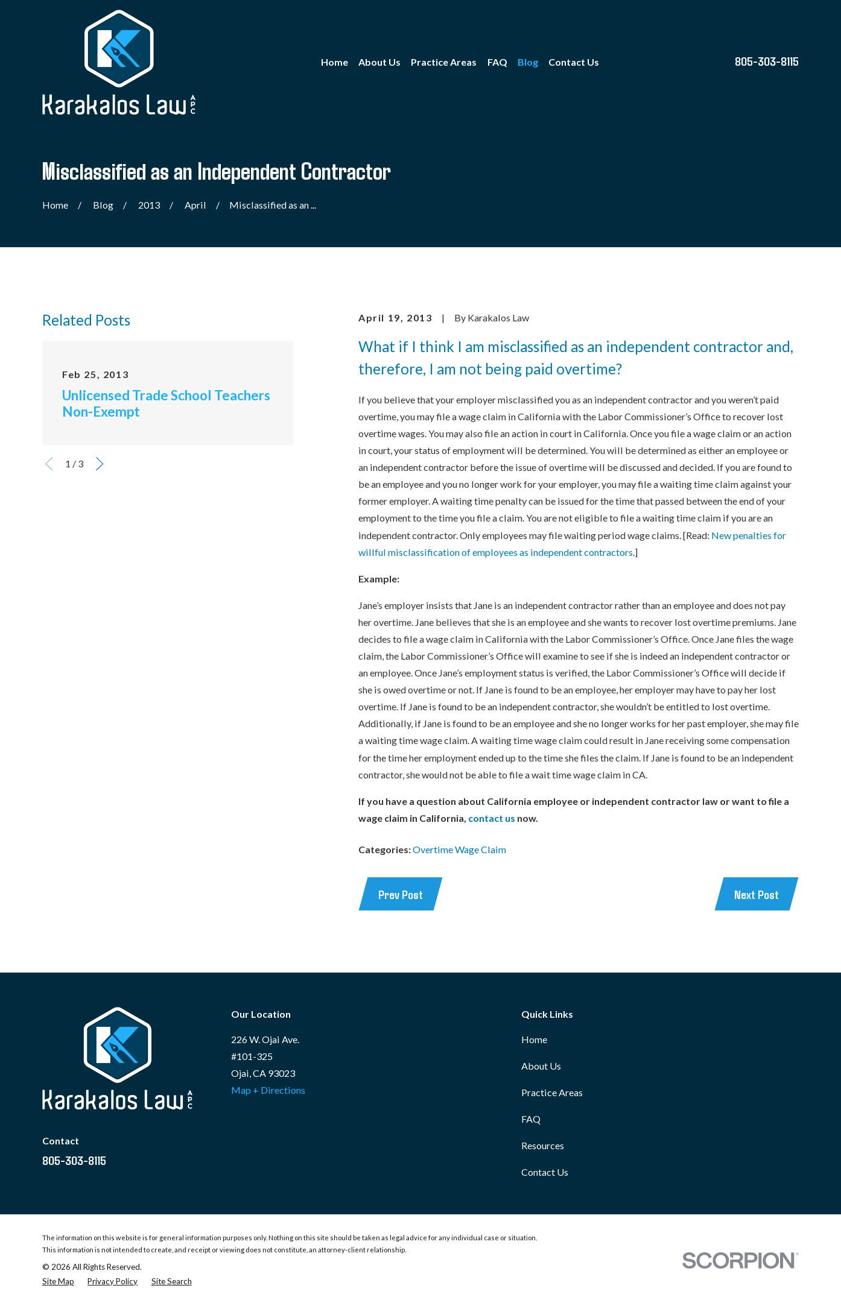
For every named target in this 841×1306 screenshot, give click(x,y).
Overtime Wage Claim (459, 849)
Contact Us (544, 1172)
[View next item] (99, 463)
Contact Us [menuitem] (573, 62)
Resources (542, 1145)
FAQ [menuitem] (497, 62)
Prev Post (400, 893)
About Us (541, 1065)
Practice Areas (552, 1092)
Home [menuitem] (334, 62)
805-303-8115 (767, 60)
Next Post (756, 893)
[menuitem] (58, 1282)
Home (534, 1039)
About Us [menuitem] (379, 62)
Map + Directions (268, 1090)
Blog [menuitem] (528, 62)
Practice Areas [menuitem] (444, 62)
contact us (491, 818)
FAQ (531, 1119)
